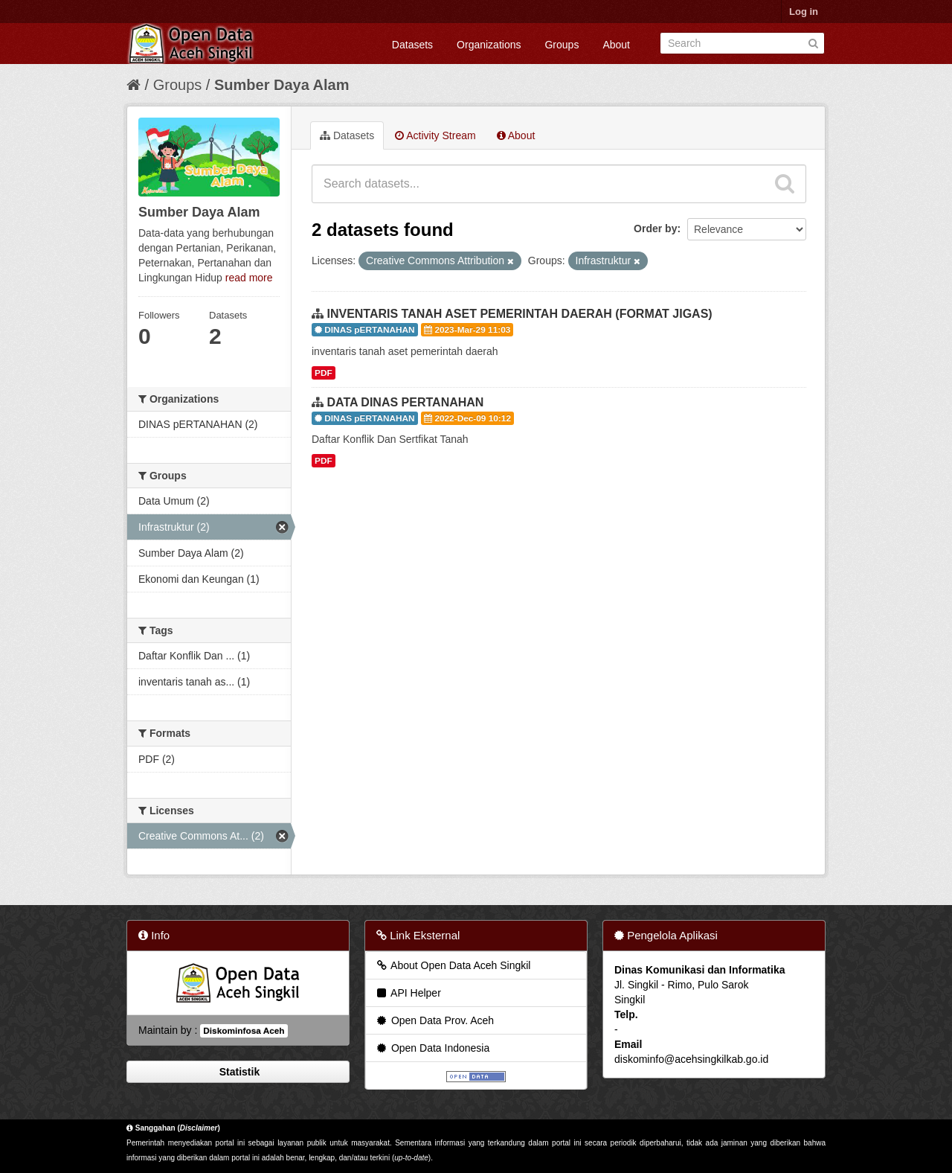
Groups (561, 45)
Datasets (412, 45)
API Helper (408, 993)
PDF (323, 373)
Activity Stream (435, 135)
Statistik (238, 1072)
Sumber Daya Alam (282, 85)
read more (249, 278)
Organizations (489, 45)
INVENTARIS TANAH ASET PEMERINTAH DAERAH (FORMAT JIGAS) (519, 313)
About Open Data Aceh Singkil (452, 965)
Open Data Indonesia (432, 1048)
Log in (803, 11)
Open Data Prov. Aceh (434, 1020)
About (616, 45)
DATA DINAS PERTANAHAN (405, 402)
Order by (655, 228)
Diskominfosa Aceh (243, 1031)
